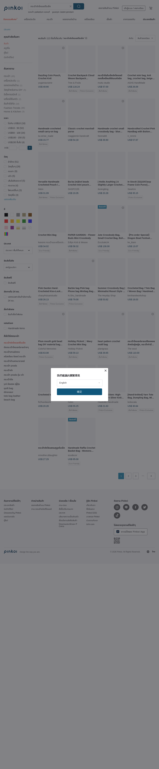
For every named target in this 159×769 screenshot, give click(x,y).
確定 (79, 391)
